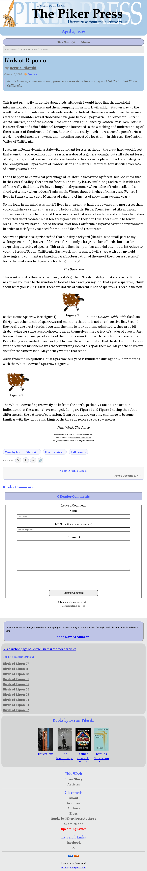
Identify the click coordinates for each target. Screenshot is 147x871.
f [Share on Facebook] (25, 460)
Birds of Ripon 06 (16, 689)
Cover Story (73, 779)
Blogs (73, 813)
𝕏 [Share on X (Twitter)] (18, 460)
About (73, 798)
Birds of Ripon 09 (16, 679)
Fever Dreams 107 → (127, 475)
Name (73, 510)
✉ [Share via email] (33, 460)
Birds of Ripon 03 (16, 705)
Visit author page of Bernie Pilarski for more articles (39, 649)
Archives (73, 803)
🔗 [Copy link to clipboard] (40, 460)
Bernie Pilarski (23, 67)
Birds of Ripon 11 (15, 668)
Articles (73, 784)
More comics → (55, 452)
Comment (73, 537)
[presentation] (73, 579)
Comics (43, 49)
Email (73, 524)
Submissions (73, 823)
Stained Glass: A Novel (83, 755)
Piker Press (11, 49)
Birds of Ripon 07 (16, 663)
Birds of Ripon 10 (16, 674)
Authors (73, 808)
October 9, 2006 (28, 49)
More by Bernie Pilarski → (22, 452)
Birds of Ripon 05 (16, 694)
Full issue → (78, 452)
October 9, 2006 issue (81, 437)
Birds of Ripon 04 (16, 699)
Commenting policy (73, 605)
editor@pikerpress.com (73, 867)
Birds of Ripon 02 (16, 710)
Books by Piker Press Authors (73, 818)
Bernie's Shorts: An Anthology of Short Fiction (101, 760)
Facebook (73, 842)
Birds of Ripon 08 (16, 684)
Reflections (45, 751)
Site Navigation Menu (73, 42)
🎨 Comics (30, 74)
